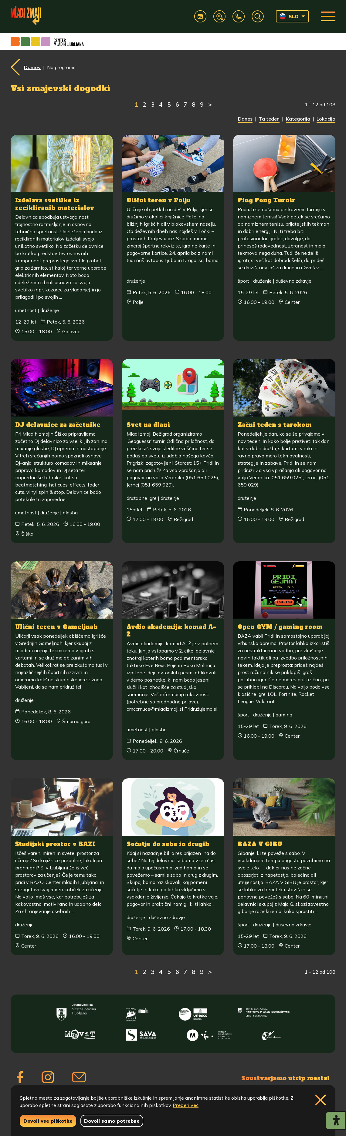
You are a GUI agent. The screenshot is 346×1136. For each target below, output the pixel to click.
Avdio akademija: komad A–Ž (172, 630)
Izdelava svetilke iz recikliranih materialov (55, 204)
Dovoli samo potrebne (112, 1121)
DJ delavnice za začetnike (58, 424)
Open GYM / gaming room (281, 626)
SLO (289, 16)
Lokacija (326, 119)
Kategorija (298, 119)
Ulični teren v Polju (159, 200)
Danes (245, 119)
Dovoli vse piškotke (48, 1121)
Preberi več (185, 1105)
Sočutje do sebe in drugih (169, 843)
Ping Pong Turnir (267, 200)
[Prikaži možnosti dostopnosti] (335, 1120)
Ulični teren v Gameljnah (57, 626)
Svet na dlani (149, 424)
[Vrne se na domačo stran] (35, 16)
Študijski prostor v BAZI (56, 843)
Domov (32, 67)
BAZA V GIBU (261, 843)
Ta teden (269, 119)
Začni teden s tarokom (275, 424)
